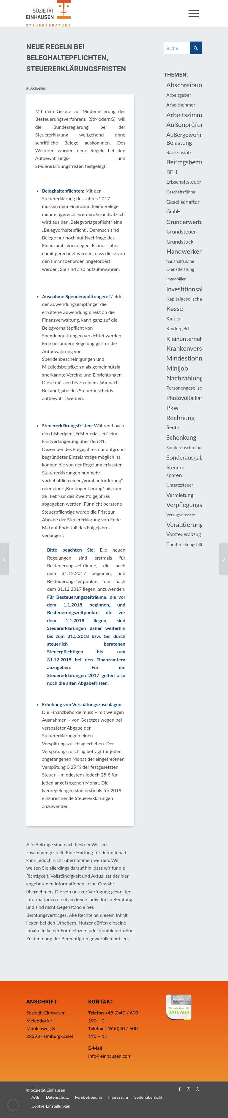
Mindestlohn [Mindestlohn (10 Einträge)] (184, 358)
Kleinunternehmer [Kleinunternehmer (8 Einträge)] (184, 338)
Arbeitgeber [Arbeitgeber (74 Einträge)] (178, 95)
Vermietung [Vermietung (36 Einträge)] (179, 495)
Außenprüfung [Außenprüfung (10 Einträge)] (184, 124)
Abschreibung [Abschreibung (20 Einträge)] (184, 85)
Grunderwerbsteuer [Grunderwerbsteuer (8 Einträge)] (184, 221)
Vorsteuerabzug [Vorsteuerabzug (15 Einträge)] (183, 534)
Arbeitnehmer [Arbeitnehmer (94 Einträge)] (180, 104)
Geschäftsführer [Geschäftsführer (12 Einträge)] (180, 191)
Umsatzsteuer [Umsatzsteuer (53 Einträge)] (179, 484)
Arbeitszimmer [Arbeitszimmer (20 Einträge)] (184, 115)
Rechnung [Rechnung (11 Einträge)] (180, 418)
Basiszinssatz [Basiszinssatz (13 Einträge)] (178, 152)
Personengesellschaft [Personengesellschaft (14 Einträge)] (184, 387)
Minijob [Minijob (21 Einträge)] (177, 368)
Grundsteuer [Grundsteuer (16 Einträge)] (181, 231)
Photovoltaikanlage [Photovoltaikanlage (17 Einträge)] (184, 397)
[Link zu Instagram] (188, 1089)
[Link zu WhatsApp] (197, 1089)
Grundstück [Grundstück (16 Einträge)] (180, 241)
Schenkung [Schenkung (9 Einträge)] (181, 437)
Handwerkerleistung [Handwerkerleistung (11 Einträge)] (184, 251)
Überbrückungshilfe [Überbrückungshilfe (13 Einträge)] (184, 544)
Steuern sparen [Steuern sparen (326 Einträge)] (175, 471)
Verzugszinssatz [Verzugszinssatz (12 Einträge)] (180, 514)
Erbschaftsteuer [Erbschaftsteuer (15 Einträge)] (183, 182)
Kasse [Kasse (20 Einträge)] (174, 308)
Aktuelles (38, 88)
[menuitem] (194, 13)
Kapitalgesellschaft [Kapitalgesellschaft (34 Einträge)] (184, 298)
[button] (13, 1105)
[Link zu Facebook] (179, 1089)
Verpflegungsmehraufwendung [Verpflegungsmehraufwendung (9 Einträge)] (184, 504)
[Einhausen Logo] (48, 13)
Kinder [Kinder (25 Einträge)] (173, 318)
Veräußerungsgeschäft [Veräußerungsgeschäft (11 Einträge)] (184, 524)
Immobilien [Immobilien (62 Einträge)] (176, 278)
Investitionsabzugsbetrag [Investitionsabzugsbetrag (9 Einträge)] (184, 289)
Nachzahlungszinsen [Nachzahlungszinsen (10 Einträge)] (184, 378)
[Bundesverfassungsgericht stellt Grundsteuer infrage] (4, 559)
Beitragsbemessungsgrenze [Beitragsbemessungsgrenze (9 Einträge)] (184, 162)
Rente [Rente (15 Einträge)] (172, 427)
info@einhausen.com (109, 1056)
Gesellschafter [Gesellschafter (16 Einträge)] (183, 201)
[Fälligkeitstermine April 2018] (223, 559)
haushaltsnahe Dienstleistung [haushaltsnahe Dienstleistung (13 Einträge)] (180, 264)
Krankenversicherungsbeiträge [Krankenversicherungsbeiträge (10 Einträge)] (184, 348)
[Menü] (194, 13)
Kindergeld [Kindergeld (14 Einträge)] (177, 328)
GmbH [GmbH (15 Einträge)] (173, 211)
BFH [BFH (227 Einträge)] (172, 172)
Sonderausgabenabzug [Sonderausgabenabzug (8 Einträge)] (184, 457)
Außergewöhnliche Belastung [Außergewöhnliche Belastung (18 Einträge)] (184, 138)
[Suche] (183, 48)
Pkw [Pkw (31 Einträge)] (172, 408)
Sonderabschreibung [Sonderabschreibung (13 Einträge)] (184, 447)
